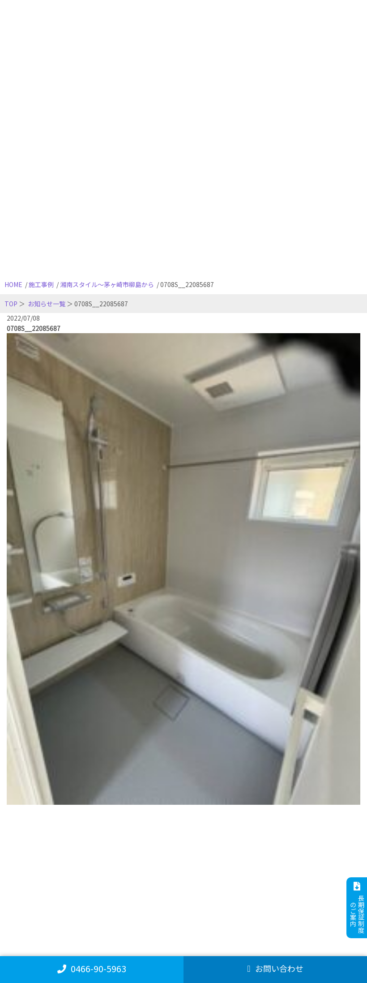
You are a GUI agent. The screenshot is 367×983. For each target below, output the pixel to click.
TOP (10, 303)
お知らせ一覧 (46, 303)
